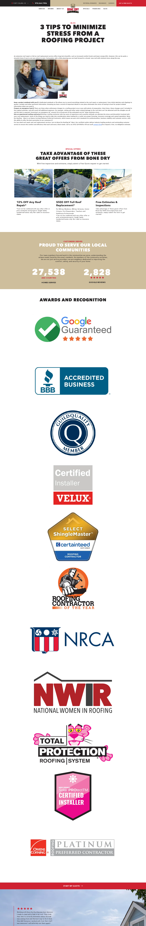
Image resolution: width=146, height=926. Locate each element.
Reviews (51, 8)
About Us (60, 8)
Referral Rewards (90, 3)
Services (42, 8)
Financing (96, 8)
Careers (111, 3)
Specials (86, 8)
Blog (105, 8)
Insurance (102, 3)
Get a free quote (125, 3)
